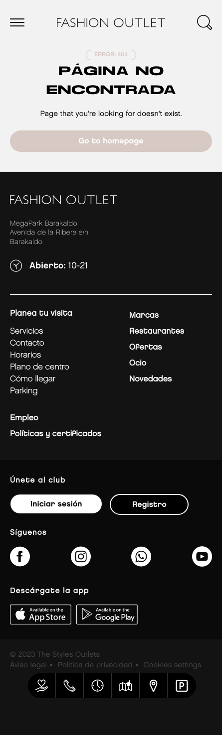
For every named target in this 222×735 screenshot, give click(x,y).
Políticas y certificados (55, 434)
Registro (149, 504)
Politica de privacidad (95, 665)
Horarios (25, 355)
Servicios (26, 331)
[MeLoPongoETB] (202, 563)
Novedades (150, 379)
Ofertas (145, 347)
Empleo (24, 418)
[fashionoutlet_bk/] (81, 563)
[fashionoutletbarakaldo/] (20, 563)
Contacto (27, 343)
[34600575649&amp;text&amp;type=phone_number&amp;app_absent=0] (141, 563)
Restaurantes (156, 331)
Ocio (137, 363)
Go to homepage (110, 141)
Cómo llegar (32, 379)
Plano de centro (39, 367)
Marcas (144, 315)
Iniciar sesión (56, 504)
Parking (23, 391)
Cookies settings (173, 665)
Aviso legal (28, 665)
